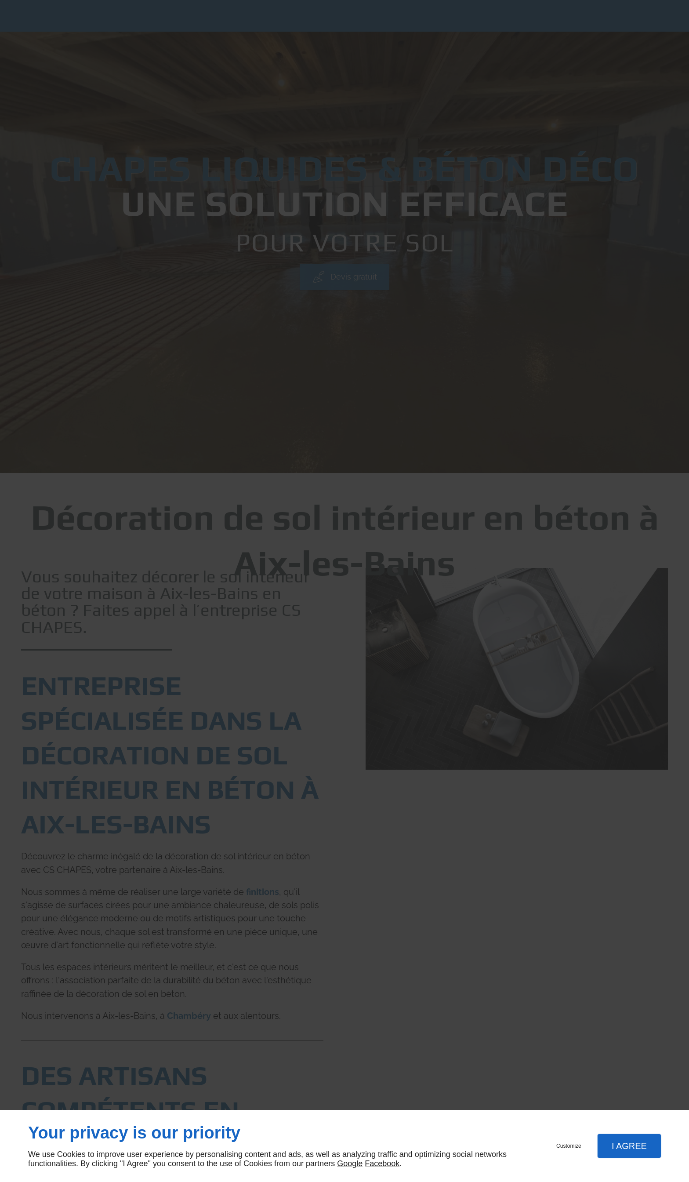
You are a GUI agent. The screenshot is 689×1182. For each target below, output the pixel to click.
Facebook (382, 1163)
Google (350, 1163)
